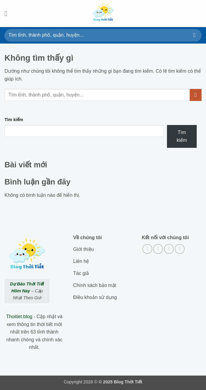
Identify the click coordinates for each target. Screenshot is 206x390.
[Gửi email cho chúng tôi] (180, 249)
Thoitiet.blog (19, 316)
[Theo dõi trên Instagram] (158, 249)
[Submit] (194, 35)
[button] (8, 13)
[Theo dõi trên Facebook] (147, 249)
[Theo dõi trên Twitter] (169, 249)
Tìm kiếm (14, 119)
